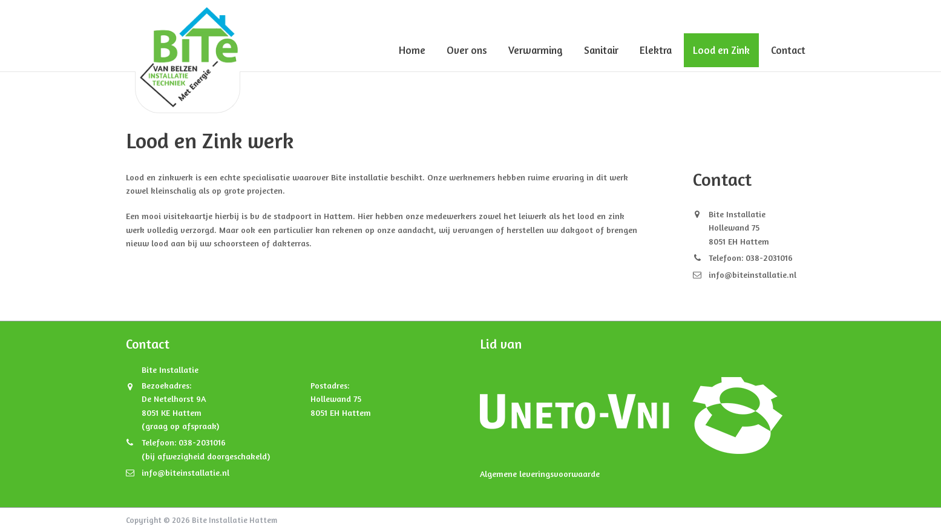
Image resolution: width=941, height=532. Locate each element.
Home (412, 50)
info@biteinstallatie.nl (752, 274)
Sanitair (601, 50)
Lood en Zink (721, 50)
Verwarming (535, 50)
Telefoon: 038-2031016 (751, 257)
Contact (788, 50)
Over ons (467, 50)
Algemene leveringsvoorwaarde (540, 473)
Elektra (656, 50)
